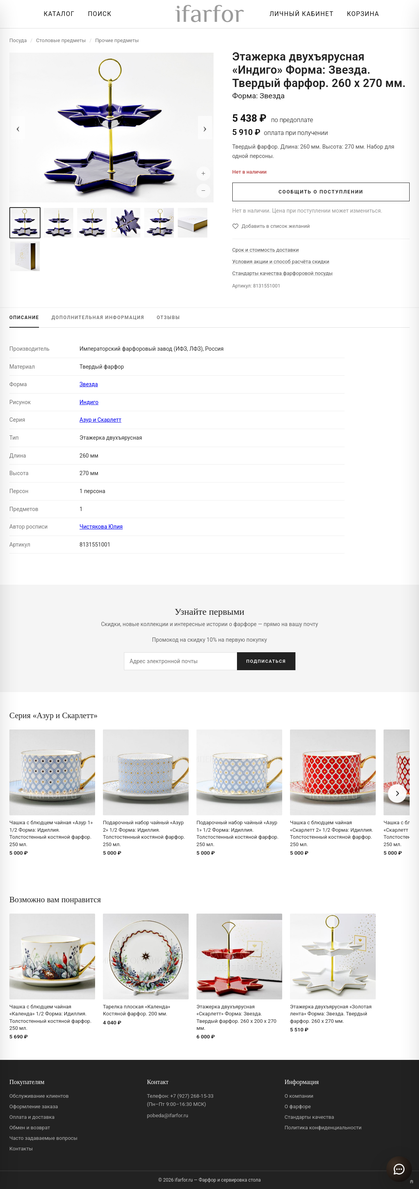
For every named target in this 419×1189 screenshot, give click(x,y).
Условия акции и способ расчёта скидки (280, 261)
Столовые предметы (61, 40)
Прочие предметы (117, 40)
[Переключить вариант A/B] (411, 1181)
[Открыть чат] (399, 1169)
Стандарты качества (309, 1117)
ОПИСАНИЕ (24, 317)
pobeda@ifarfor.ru (167, 1115)
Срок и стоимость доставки (265, 250)
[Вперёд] (397, 793)
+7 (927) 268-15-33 (192, 1096)
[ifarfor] (209, 14)
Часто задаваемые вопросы (43, 1138)
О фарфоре (298, 1106)
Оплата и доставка (32, 1117)
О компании (299, 1096)
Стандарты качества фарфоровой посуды (282, 273)
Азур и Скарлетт (100, 420)
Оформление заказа (33, 1106)
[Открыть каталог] (57, 14)
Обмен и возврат (29, 1127)
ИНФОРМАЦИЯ (97, 317)
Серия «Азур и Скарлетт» (53, 715)
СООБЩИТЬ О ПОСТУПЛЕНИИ (320, 192)
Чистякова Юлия (101, 527)
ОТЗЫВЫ (168, 317)
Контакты (21, 1149)
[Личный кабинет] (300, 14)
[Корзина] (361, 14)
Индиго (89, 402)
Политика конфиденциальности (323, 1127)
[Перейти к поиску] (97, 14)
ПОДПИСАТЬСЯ (266, 661)
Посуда (18, 40)
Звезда (89, 384)
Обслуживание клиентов (39, 1096)
